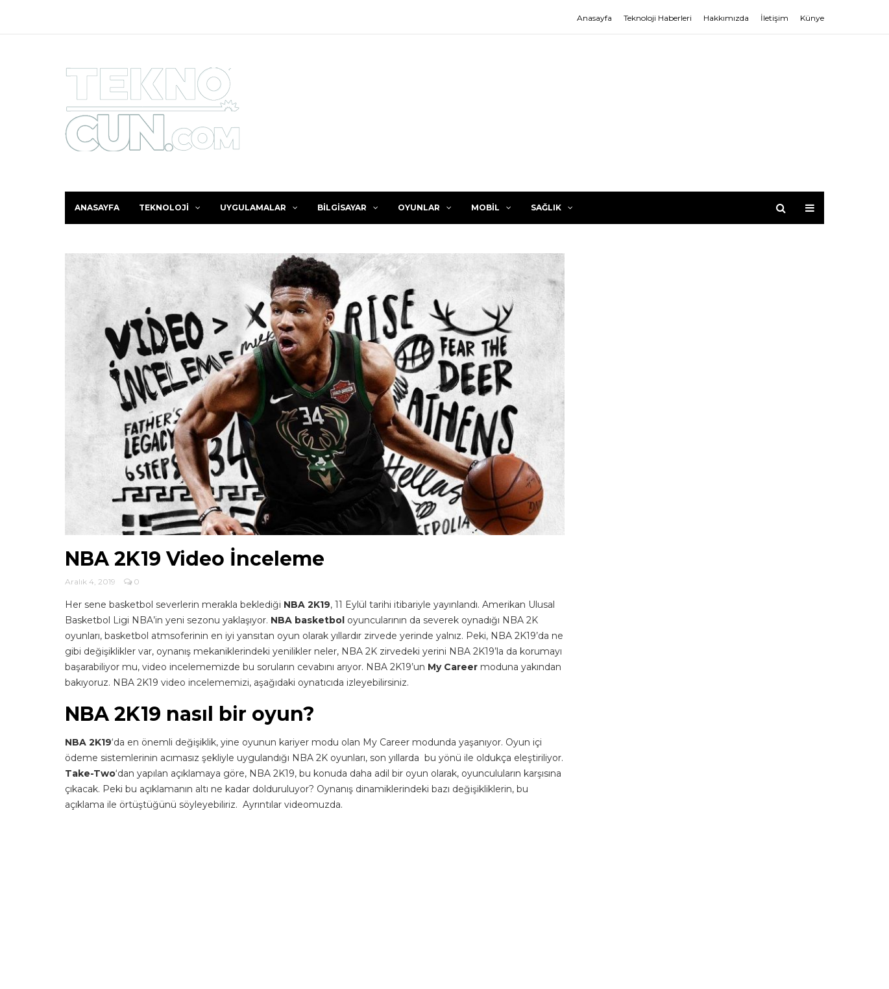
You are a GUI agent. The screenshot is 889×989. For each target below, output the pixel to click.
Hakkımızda (726, 18)
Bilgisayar (347, 207)
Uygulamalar (259, 207)
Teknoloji (170, 207)
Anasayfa (594, 18)
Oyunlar (425, 207)
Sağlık (552, 207)
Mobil (491, 207)
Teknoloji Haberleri (658, 18)
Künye (812, 18)
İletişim (774, 18)
